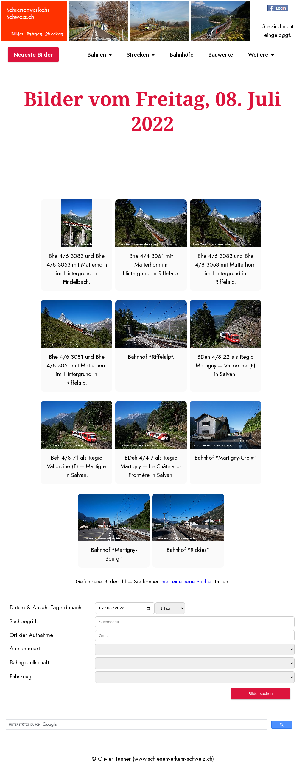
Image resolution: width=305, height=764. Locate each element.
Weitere (258, 54)
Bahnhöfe (182, 54)
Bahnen (97, 54)
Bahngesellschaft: (30, 663)
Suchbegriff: (24, 622)
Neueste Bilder (33, 54)
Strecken (138, 54)
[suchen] (136, 725)
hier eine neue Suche (186, 581)
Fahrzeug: (21, 677)
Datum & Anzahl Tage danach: (46, 607)
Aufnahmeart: (25, 649)
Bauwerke (220, 54)
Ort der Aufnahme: (32, 635)
